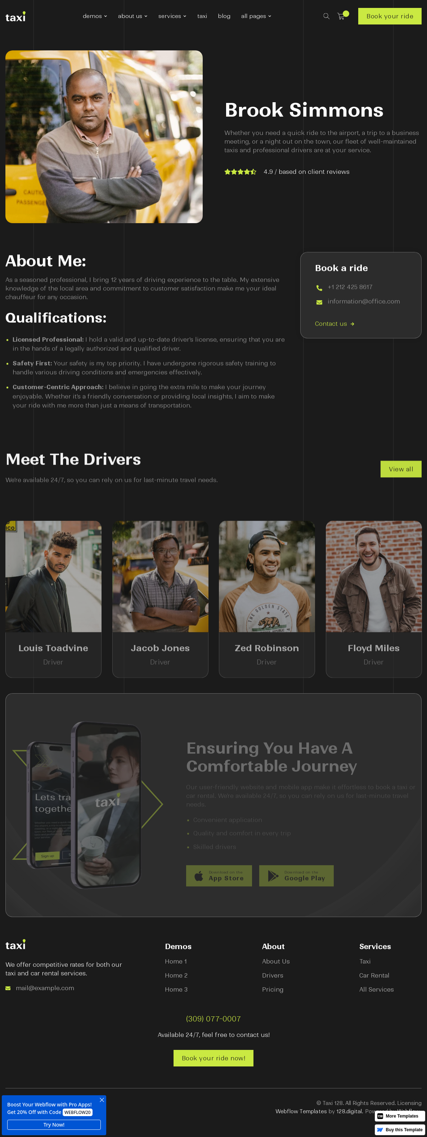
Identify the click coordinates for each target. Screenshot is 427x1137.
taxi (202, 16)
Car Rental (374, 975)
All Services (376, 989)
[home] (15, 16)
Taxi (365, 961)
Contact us (334, 324)
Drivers (272, 975)
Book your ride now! (214, 1058)
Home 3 (176, 989)
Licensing (409, 1103)
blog (224, 16)
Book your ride (390, 16)
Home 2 (176, 975)
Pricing (273, 989)
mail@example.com (45, 988)
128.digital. (349, 1111)
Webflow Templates (301, 1111)
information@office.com (364, 302)
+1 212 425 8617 (350, 287)
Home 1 (176, 961)
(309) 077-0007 (213, 1019)
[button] (95, 16)
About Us (276, 961)
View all (401, 474)
